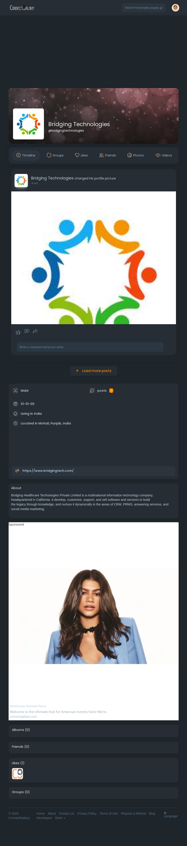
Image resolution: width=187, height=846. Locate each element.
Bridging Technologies (79, 124)
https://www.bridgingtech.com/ (48, 470)
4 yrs (34, 183)
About (52, 813)
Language (171, 814)
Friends (17, 746)
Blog (152, 813)
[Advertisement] (93, 53)
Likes (15, 763)
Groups (18, 792)
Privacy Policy (86, 813)
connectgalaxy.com (23, 716)
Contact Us (66, 813)
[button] (144, 7)
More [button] (60, 817)
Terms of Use (109, 813)
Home (40, 813)
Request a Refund (133, 813)
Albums (18, 730)
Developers (44, 818)
